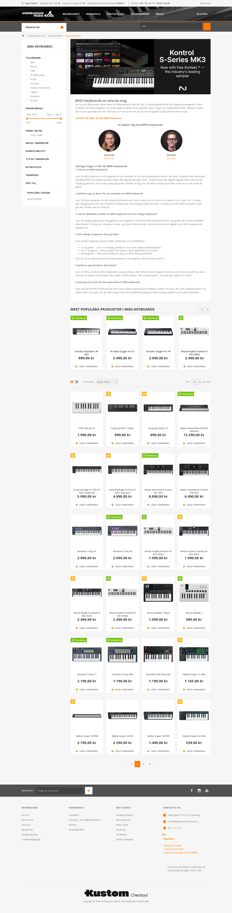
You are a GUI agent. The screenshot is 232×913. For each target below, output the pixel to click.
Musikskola (27, 829)
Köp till (31, 183)
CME (32, 70)
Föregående (125, 764)
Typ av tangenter (37, 159)
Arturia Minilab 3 (194, 612)
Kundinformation (124, 815)
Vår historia (27, 819)
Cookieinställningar (31, 839)
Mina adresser (123, 819)
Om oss (26, 815)
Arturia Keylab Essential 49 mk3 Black (193, 553)
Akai (32, 62)
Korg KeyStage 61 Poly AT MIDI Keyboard (86, 491)
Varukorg (120, 829)
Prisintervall (34, 108)
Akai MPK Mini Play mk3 (158, 674)
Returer (72, 824)
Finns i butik (34, 130)
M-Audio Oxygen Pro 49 (158, 351)
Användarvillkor (76, 829)
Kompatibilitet (36, 151)
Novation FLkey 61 (86, 551)
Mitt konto (205, 3)
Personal (26, 824)
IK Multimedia (37, 74)
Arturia (33, 66)
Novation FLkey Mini (122, 674)
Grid (71, 382)
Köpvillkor (74, 815)
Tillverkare (33, 57)
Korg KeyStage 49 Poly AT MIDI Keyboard (122, 491)
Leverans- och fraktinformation (85, 819)
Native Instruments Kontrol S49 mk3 (194, 491)
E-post (109, 158)
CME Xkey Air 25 (87, 428)
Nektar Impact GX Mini (194, 736)
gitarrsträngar (34, 198)
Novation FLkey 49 (122, 551)
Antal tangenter (37, 142)
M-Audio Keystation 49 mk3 (86, 353)
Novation (35, 96)
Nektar (33, 91)
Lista (76, 382)
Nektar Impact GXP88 (87, 736)
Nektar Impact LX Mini (194, 674)
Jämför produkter (125, 839)
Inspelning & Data (36, 35)
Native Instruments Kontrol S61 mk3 (158, 491)
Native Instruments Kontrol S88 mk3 (194, 430)
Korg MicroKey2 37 (158, 428)
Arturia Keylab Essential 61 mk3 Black (86, 614)
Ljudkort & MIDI (55, 35)
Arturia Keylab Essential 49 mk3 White (158, 553)
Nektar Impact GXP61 (123, 736)
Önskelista (121, 834)
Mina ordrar (122, 824)
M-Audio (34, 83)
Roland (33, 100)
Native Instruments (40, 87)
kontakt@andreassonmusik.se (183, 821)
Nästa (156, 764)
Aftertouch (33, 167)
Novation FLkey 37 (86, 674)
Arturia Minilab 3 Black (158, 612)
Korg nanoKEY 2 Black (122, 428)
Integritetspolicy (30, 834)
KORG (33, 79)
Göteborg (80, 318)
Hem (23, 35)
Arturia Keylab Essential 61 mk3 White (194, 353)
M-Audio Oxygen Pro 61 (122, 351)
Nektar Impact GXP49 (158, 736)
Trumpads (32, 175)
